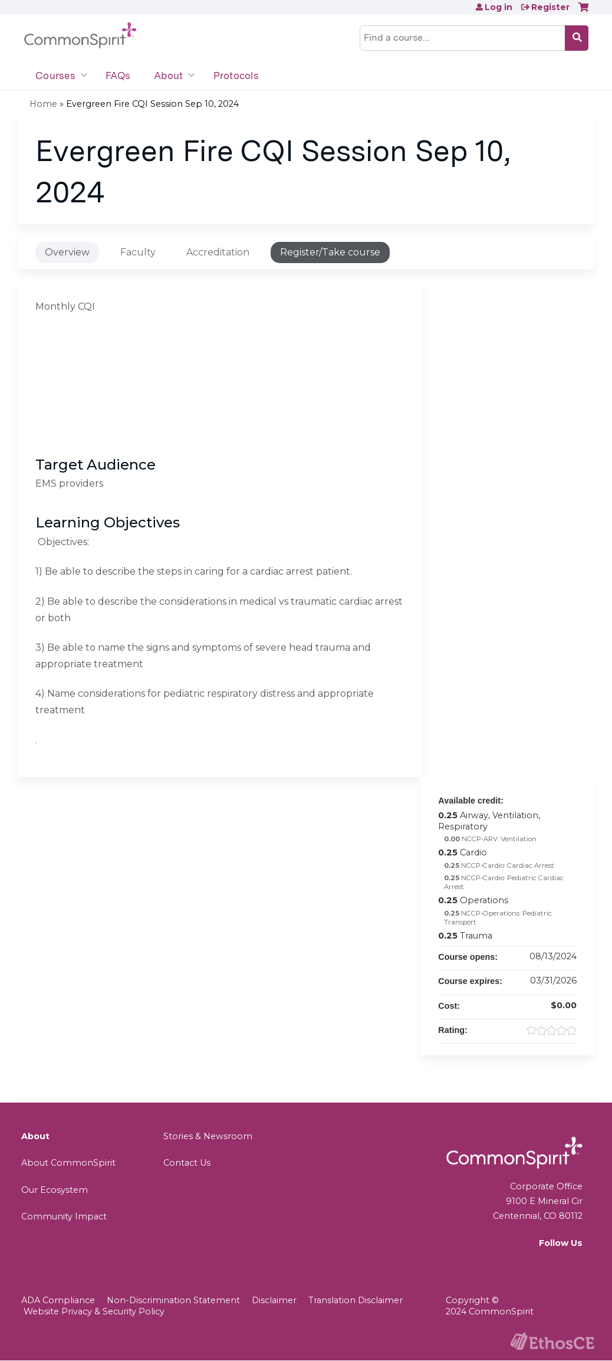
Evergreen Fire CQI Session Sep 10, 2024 (152, 104)
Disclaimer (274, 1300)
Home (43, 104)
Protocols (236, 75)
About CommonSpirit (68, 1162)
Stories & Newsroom (207, 1136)
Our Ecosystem (54, 1190)
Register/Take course (330, 252)
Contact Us (186, 1162)
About (168, 75)
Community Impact (64, 1216)
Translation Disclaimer (355, 1300)
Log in (498, 7)
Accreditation (217, 252)
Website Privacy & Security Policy (94, 1311)
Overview (67, 252)
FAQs (118, 75)
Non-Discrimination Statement (173, 1300)
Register (550, 7)
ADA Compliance (58, 1300)
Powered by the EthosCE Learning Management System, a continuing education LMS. (552, 1341)
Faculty (138, 252)
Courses (55, 75)
